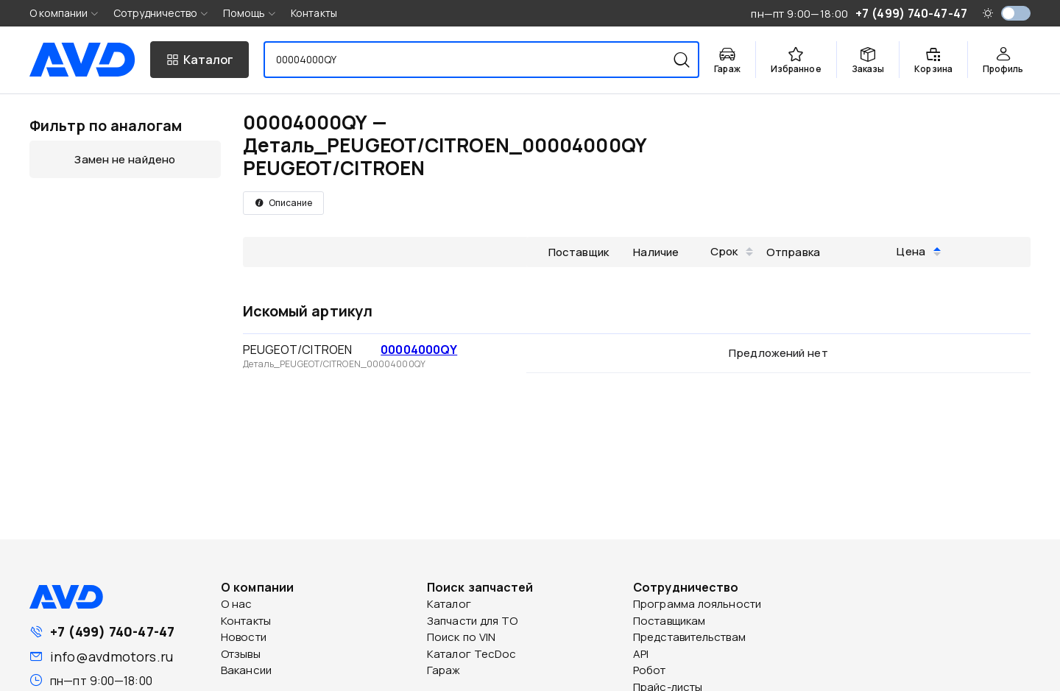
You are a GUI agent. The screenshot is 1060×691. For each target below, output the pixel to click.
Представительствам (689, 637)
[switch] (1016, 13)
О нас (236, 604)
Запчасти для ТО (472, 620)
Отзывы (241, 654)
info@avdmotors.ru (111, 656)
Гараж (444, 670)
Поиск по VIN (461, 637)
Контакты (314, 13)
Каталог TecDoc (471, 654)
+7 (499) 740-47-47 (112, 631)
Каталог (449, 604)
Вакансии (246, 670)
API (641, 654)
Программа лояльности (697, 604)
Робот (649, 670)
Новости (243, 637)
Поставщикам (669, 620)
